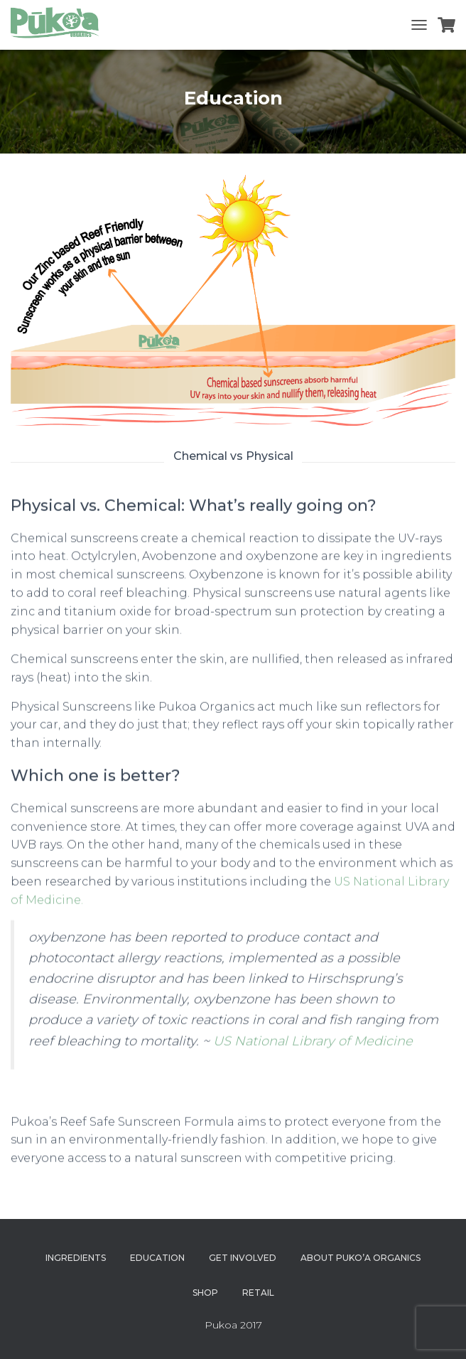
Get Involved (242, 1257)
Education (157, 1257)
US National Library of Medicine (313, 1049)
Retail (258, 1292)
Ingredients (75, 1257)
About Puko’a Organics (360, 1257)
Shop (205, 1292)
